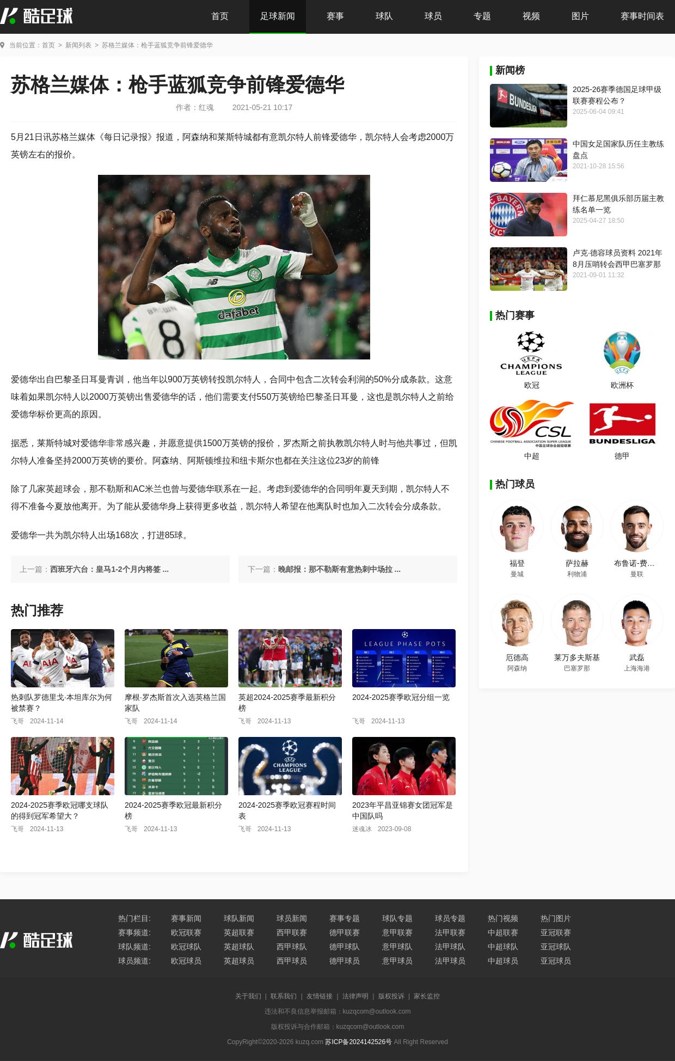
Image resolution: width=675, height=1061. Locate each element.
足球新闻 (277, 16)
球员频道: (134, 960)
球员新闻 (292, 918)
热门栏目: (134, 918)
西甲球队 (292, 946)
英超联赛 (239, 932)
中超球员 (503, 960)
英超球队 (239, 946)
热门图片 (556, 918)
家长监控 (427, 996)
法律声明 (355, 996)
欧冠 (531, 385)
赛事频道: (134, 932)
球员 (433, 16)
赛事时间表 (642, 16)
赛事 (335, 16)
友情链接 (319, 996)
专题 (482, 16)
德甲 (622, 456)
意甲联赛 (397, 932)
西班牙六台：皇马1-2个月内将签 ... (109, 569)
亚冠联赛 (556, 932)
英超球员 (239, 960)
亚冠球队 (556, 946)
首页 (220, 16)
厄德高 (517, 657)
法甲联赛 (450, 932)
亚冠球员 (556, 960)
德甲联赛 (344, 932)
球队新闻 (239, 918)
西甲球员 (292, 960)
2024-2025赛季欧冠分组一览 (401, 697)
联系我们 (284, 996)
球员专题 (450, 918)
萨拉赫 (577, 563)
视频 (531, 16)
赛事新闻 (186, 918)
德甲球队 (344, 946)
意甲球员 (397, 960)
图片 (580, 16)
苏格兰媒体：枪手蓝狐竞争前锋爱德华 (157, 45)
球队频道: (134, 946)
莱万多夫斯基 (577, 657)
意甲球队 (397, 946)
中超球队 (503, 946)
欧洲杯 (622, 385)
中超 (531, 456)
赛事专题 (344, 918)
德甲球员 (344, 960)
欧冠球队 (186, 946)
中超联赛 (503, 932)
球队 (384, 16)
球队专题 (397, 918)
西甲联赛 (292, 932)
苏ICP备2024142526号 (358, 1042)
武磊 (637, 657)
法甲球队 (450, 946)
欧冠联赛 (186, 932)
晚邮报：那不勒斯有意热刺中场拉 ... (339, 569)
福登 (517, 563)
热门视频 (503, 918)
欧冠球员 (186, 960)
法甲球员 (450, 960)
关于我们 (248, 996)
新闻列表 (78, 45)
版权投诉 (391, 996)
